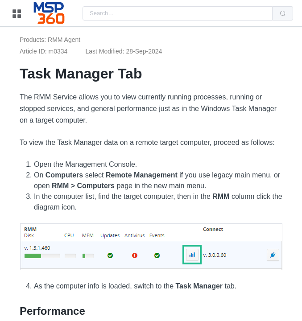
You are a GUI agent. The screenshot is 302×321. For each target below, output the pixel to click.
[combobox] (178, 13)
